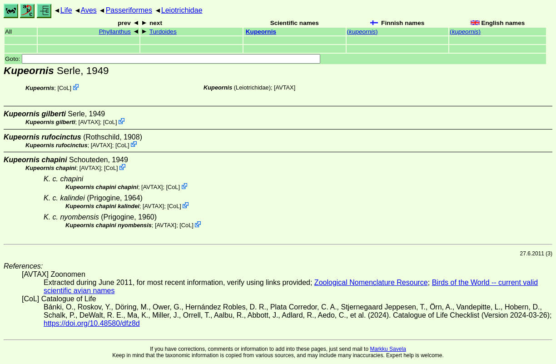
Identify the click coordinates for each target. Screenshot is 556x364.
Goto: (162, 58)
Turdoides (163, 31)
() (362, 31)
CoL (64, 88)
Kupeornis (261, 31)
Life (66, 10)
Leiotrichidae (182, 10)
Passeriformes (129, 10)
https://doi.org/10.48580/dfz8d (92, 323)
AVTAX (285, 87)
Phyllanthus (115, 31)
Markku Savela (388, 349)
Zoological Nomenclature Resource (371, 282)
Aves (89, 10)
